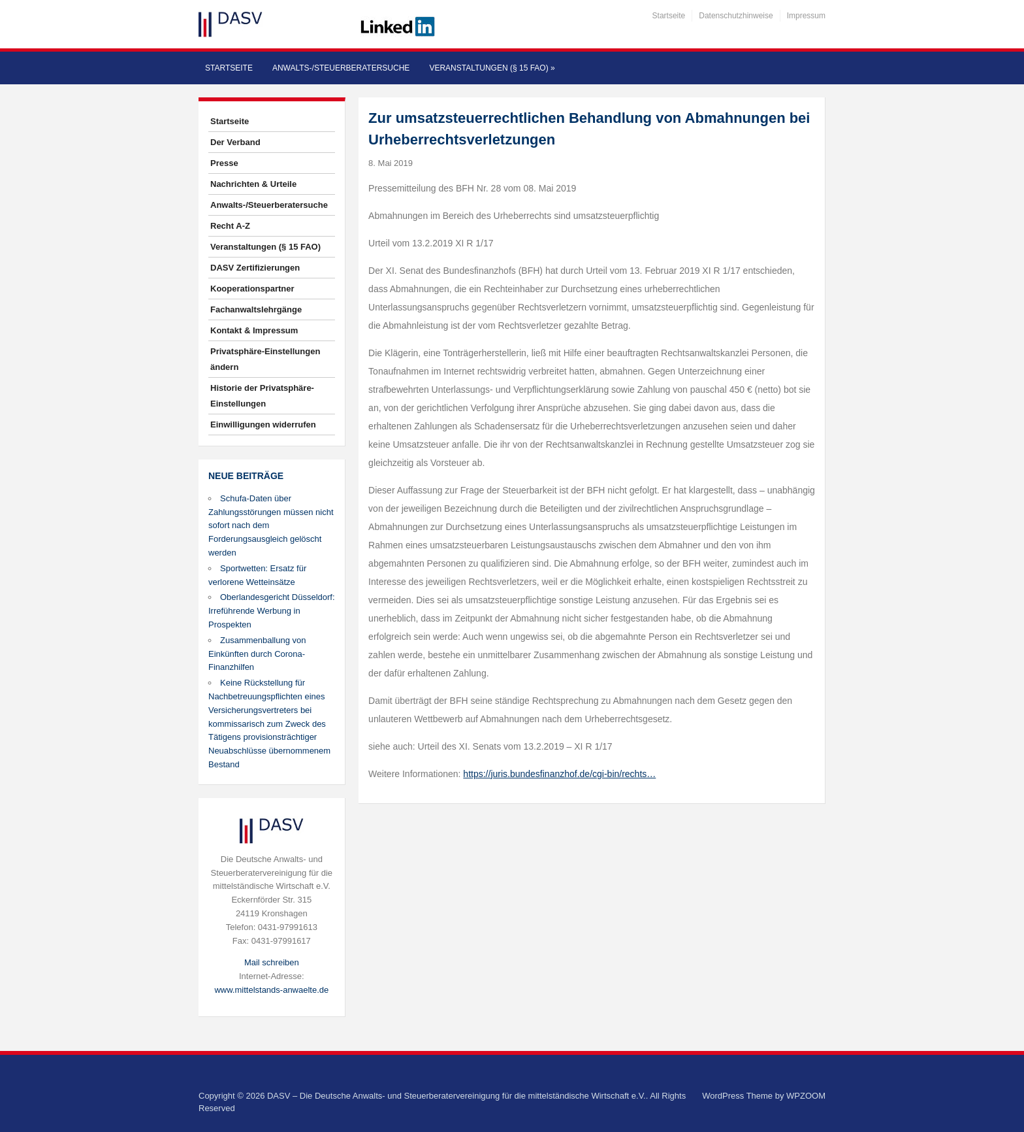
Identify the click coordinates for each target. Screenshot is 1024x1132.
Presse (224, 163)
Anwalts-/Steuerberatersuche (340, 68)
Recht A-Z (230, 226)
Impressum (806, 15)
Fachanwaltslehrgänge (256, 309)
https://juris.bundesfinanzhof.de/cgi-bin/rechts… (559, 774)
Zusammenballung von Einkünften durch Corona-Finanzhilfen (257, 654)
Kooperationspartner (252, 288)
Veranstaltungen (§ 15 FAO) (491, 68)
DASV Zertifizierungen (255, 268)
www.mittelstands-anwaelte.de (271, 990)
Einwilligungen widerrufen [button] (263, 424)
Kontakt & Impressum (254, 330)
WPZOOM (805, 1096)
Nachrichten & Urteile (253, 184)
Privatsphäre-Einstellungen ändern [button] (265, 359)
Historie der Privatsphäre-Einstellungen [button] (262, 395)
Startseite (669, 15)
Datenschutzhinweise (736, 15)
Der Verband (235, 142)
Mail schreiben (271, 962)
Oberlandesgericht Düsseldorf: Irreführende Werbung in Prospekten (271, 610)
